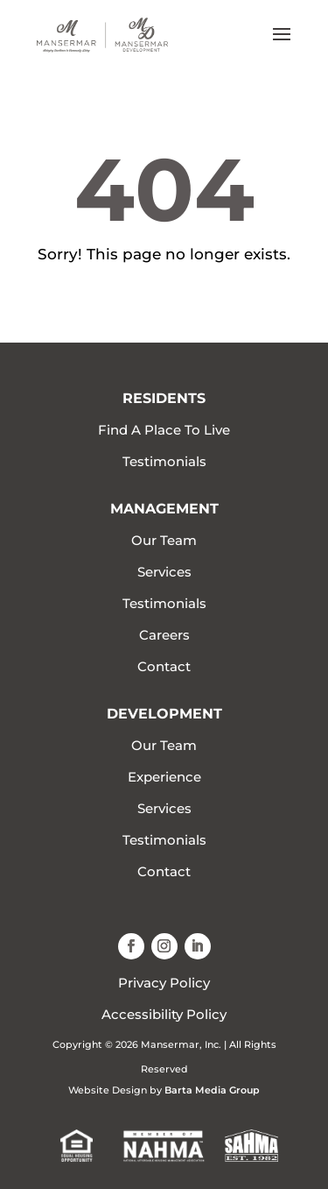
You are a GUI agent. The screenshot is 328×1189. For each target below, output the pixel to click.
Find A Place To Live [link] (164, 429)
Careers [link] (164, 634)
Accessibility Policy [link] (164, 1014)
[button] (282, 45)
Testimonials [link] (164, 461)
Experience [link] (164, 776)
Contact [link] (164, 666)
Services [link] (164, 571)
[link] (102, 33)
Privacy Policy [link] (164, 982)
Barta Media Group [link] (212, 1090)
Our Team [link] (164, 540)
